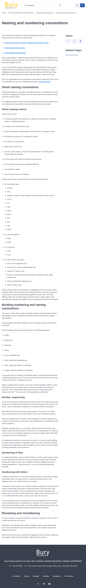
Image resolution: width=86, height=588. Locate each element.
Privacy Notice (69, 576)
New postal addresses (72, 55)
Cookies (26, 576)
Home (3, 13)
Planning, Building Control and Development (20, 13)
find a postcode (44, 82)
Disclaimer (46, 576)
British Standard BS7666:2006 (15, 53)
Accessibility (16, 576)
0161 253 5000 (17, 566)
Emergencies (57, 576)
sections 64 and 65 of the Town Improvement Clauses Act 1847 (26, 43)
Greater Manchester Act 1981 (14, 48)
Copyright (36, 576)
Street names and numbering (45, 13)
